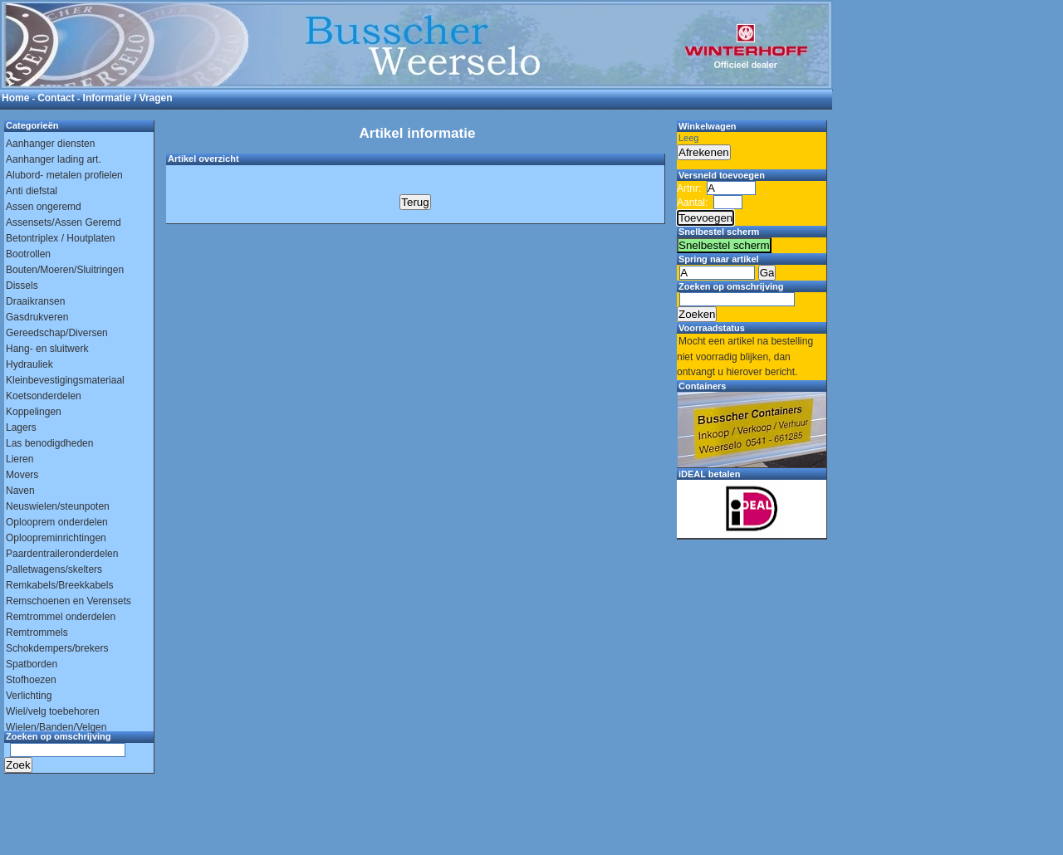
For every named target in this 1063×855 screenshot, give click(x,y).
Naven (20, 490)
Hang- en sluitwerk (47, 348)
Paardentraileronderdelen (62, 553)
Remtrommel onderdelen (60, 617)
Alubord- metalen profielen (64, 175)
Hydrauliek (29, 364)
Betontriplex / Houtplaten (60, 238)
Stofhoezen (31, 680)
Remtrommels (37, 632)
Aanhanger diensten (50, 143)
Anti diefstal (31, 191)
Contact (56, 98)
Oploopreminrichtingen (56, 538)
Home (15, 98)
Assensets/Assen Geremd (63, 222)
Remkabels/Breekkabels (59, 585)
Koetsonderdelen (43, 396)
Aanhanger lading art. (53, 159)
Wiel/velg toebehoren (53, 711)
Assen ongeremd (43, 207)
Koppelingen (33, 412)
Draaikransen (35, 301)
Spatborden (31, 664)
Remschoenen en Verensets (68, 601)
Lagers (21, 427)
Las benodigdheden (49, 443)
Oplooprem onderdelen (57, 522)
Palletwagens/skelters (54, 569)
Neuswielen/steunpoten (58, 506)
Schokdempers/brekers (57, 648)
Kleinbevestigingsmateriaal (65, 380)
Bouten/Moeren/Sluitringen (65, 270)
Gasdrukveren (37, 317)
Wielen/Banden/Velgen (56, 727)
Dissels (22, 285)
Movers (22, 475)
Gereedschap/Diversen (57, 333)
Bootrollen (28, 254)
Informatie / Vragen (128, 98)
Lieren (19, 459)
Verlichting (28, 695)
